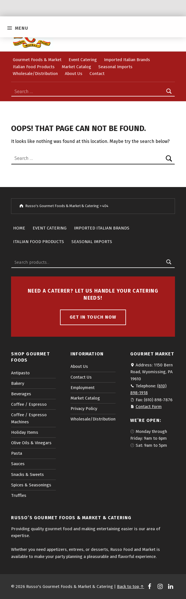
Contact (96, 73)
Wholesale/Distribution (35, 73)
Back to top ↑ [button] (130, 586)
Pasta (16, 453)
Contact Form (149, 406)
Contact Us (81, 377)
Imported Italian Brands (127, 59)
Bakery (17, 383)
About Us (73, 73)
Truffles (18, 495)
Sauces (18, 463)
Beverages (21, 393)
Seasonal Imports (115, 66)
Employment (82, 387)
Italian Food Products (34, 66)
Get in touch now (93, 317)
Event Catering (83, 59)
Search (169, 262)
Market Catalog (76, 66)
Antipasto (20, 372)
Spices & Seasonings (31, 485)
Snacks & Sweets (27, 474)
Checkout (88, 34)
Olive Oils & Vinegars (31, 442)
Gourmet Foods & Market (37, 59)
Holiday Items (24, 432)
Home (19, 228)
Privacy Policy (83, 408)
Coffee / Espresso (29, 404)
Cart (66, 34)
